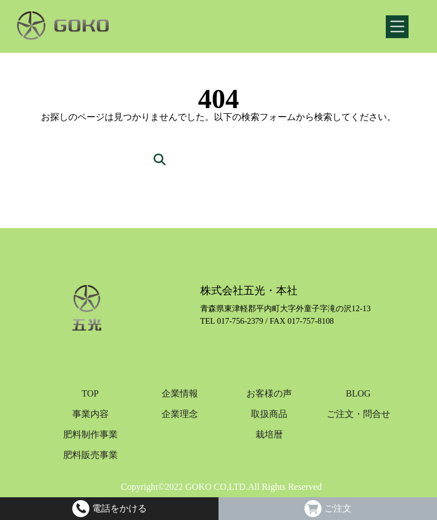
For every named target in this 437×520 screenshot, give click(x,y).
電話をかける (119, 508)
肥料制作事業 (90, 434)
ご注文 (338, 508)
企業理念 (180, 414)
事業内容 (90, 414)
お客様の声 (269, 393)
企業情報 (180, 393)
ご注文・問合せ (358, 414)
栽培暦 (269, 434)
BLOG (358, 393)
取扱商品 (269, 414)
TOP (90, 393)
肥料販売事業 (90, 455)
